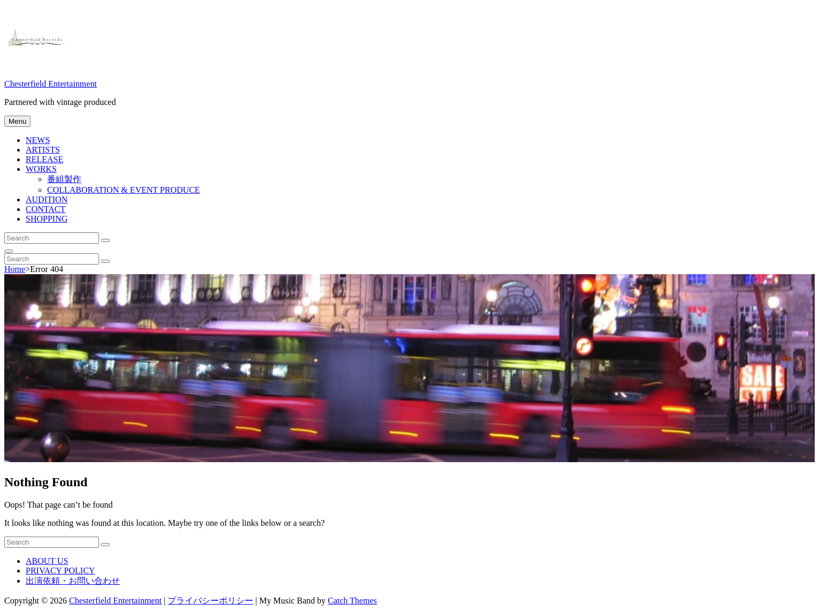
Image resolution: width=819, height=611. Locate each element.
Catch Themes (352, 600)
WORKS (41, 169)
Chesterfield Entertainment (50, 83)
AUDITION (46, 199)
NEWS (38, 140)
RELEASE (44, 159)
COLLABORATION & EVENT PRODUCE (123, 189)
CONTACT (45, 209)
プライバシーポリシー (210, 600)
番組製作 (64, 179)
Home (14, 269)
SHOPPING (46, 218)
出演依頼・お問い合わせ (73, 580)
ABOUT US (47, 560)
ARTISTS (43, 149)
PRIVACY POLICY (60, 570)
